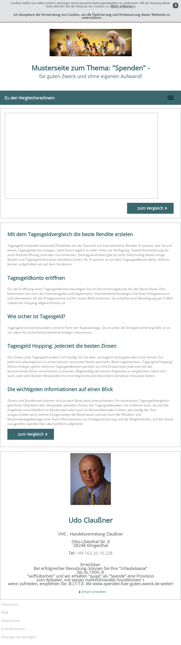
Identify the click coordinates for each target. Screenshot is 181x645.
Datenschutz (11, 620)
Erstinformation (13, 628)
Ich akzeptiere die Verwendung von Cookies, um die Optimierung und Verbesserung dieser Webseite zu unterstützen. (91, 16)
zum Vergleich (150, 208)
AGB (4, 612)
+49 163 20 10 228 (94, 553)
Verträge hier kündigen (18, 637)
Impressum (10, 604)
